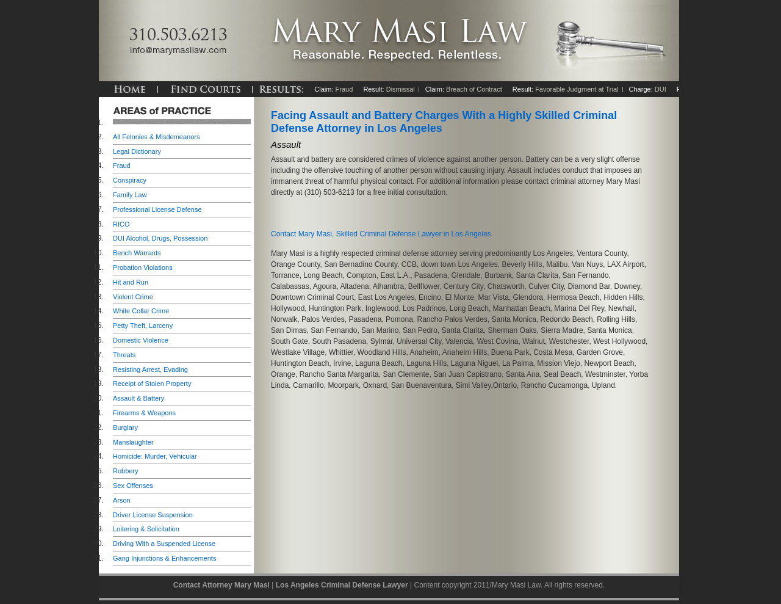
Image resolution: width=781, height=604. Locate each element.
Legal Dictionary (137, 151)
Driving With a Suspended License (164, 543)
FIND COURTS (205, 89)
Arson (122, 500)
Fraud (122, 165)
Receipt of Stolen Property (152, 383)
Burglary (125, 427)
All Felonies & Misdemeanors (156, 136)
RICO (121, 224)
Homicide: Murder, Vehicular (155, 456)
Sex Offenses (133, 485)
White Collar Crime (141, 311)
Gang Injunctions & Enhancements (164, 558)
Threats (124, 354)
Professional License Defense (157, 209)
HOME (129, 89)
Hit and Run (130, 282)
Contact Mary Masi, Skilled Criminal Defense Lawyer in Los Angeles (381, 234)
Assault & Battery (138, 398)
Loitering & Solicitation (146, 529)
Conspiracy (129, 180)
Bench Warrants (136, 253)
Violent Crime (133, 296)
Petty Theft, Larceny (143, 325)
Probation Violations (143, 267)
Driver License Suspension (153, 514)
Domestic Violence (140, 340)
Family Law (130, 194)
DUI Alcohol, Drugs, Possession (160, 238)
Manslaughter (133, 442)
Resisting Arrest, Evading (150, 369)
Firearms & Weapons (144, 413)
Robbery (126, 471)
